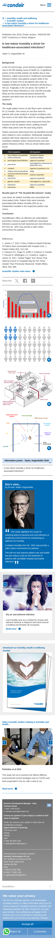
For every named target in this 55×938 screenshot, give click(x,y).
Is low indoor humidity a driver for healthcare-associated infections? (24, 469)
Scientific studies (15, 21)
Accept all (27, 924)
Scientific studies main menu (18, 271)
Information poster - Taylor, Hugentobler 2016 (27, 460)
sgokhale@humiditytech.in (16, 875)
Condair (13, 5)
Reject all (15, 931)
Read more (13, 629)
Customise (40, 931)
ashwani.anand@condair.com (17, 811)
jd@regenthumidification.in (16, 844)
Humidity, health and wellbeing (22, 18)
